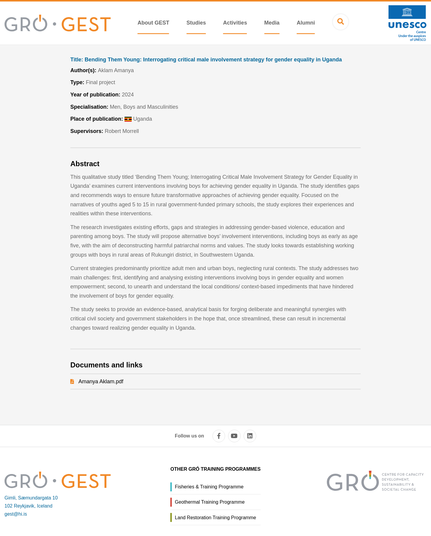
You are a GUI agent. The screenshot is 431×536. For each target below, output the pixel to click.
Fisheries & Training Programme (209, 486)
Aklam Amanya (116, 70)
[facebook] (219, 436)
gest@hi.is (15, 514)
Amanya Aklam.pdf (100, 381)
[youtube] (234, 436)
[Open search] (340, 22)
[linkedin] (250, 436)
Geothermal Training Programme (210, 502)
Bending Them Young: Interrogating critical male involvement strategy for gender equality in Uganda (206, 60)
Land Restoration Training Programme (215, 517)
